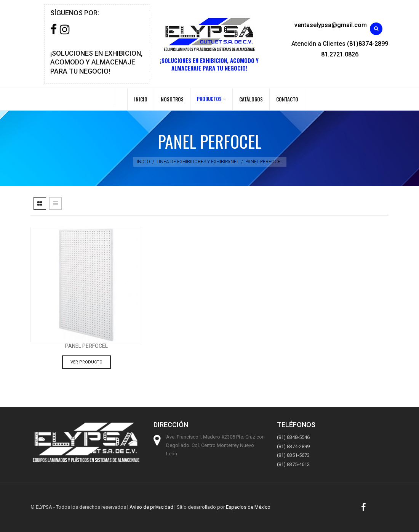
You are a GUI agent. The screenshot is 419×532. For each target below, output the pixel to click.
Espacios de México (248, 507)
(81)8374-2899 (367, 43)
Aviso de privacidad (151, 507)
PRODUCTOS (209, 99)
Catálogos (251, 99)
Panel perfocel (86, 346)
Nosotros (172, 99)
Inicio (140, 99)
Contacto (287, 99)
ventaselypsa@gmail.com (330, 25)
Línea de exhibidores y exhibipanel (198, 161)
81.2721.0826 (339, 54)
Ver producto (86, 362)
